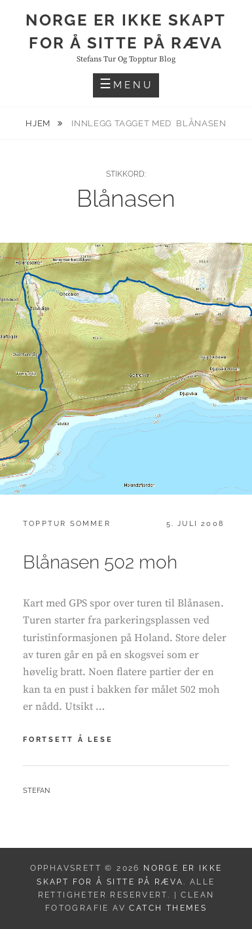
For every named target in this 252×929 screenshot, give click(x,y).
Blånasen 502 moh (100, 562)
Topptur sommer (67, 523)
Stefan (36, 790)
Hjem (39, 123)
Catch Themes (168, 908)
